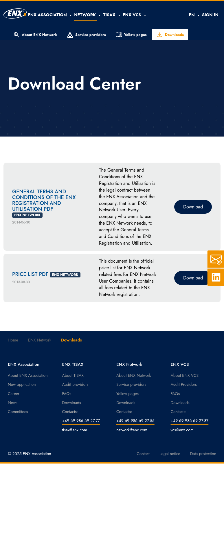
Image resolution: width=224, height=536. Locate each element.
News (12, 403)
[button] (50, 14)
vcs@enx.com (182, 430)
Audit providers (75, 384)
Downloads (170, 35)
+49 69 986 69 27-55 (135, 421)
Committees (18, 412)
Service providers (86, 35)
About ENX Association (28, 375)
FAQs (66, 394)
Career (13, 394)
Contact (143, 454)
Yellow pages (131, 35)
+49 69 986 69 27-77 (81, 421)
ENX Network (39, 340)
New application (22, 384)
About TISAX (73, 375)
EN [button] (194, 15)
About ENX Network (35, 35)
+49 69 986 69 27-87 (190, 421)
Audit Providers (184, 384)
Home (13, 340)
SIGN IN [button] (210, 15)
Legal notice (169, 454)
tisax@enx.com (74, 430)
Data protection (203, 454)
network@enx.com (131, 430)
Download (193, 207)
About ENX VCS (185, 375)
